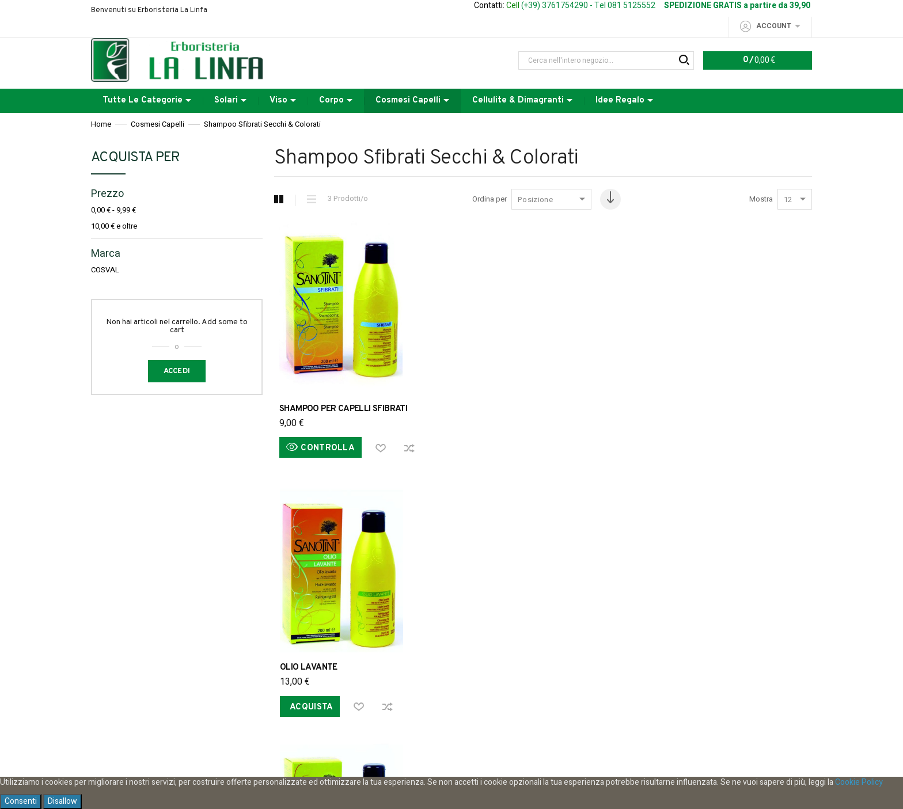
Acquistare (498, 551)
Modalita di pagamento (587, 551)
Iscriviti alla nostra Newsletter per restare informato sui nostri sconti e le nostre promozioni (451, 665)
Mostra (761, 199)
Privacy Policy (247, 551)
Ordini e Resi (323, 551)
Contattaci (676, 551)
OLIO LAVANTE (487, 409)
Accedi (177, 371)
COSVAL (105, 270)
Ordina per (470, 199)
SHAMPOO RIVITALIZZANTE (691, 409)
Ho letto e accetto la (451, 737)
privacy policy (498, 736)
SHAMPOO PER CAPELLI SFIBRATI (343, 409)
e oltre (114, 226)
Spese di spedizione (412, 551)
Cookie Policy (859, 782)
